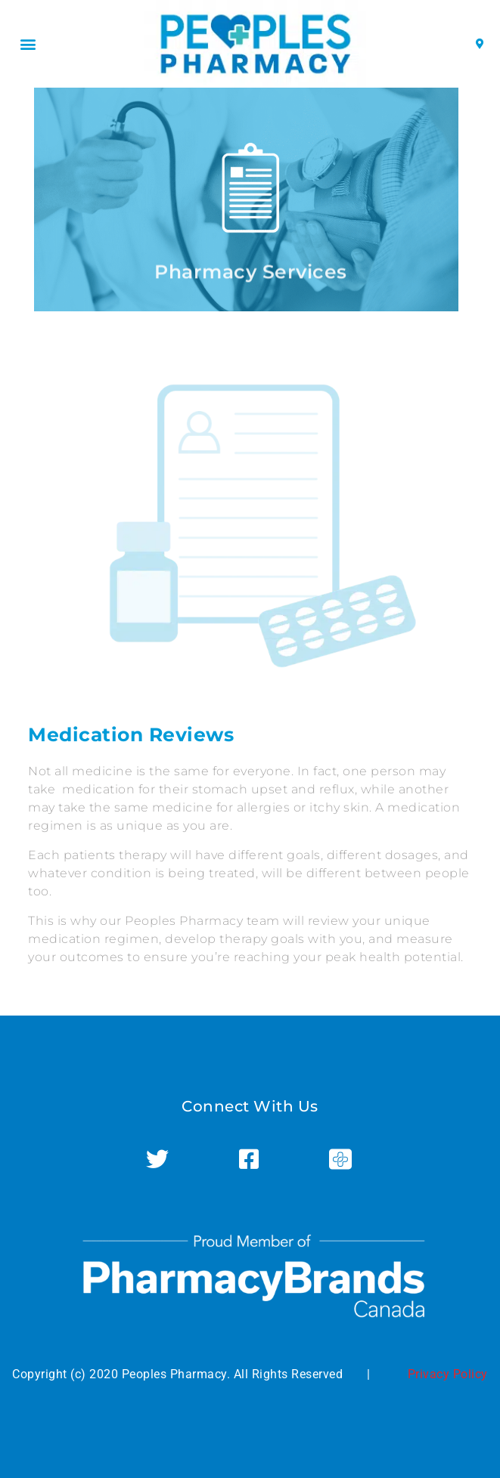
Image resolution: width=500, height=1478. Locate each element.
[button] (28, 44)
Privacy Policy (448, 1374)
